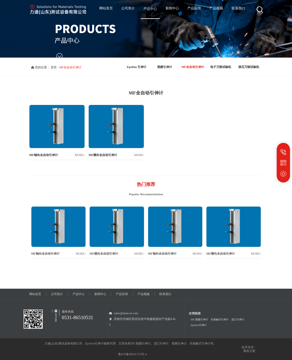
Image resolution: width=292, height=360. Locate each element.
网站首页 (35, 294)
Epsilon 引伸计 (136, 67)
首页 (54, 67)
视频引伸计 (164, 67)
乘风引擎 (249, 351)
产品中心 (79, 294)
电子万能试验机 (220, 67)
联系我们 (165, 294)
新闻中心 (100, 294)
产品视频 (144, 294)
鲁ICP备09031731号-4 (132, 354)
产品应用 (122, 294)
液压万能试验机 (248, 67)
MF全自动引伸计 (70, 67)
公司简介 (57, 294)
